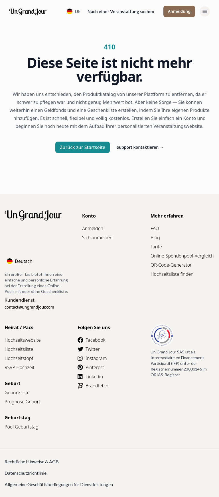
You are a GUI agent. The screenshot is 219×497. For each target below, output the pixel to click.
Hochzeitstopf (19, 358)
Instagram (92, 358)
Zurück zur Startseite (82, 147)
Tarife (156, 247)
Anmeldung (179, 11)
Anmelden (92, 228)
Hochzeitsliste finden (172, 274)
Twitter (89, 349)
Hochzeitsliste (19, 349)
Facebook (91, 340)
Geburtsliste (17, 392)
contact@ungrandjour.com (29, 307)
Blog (155, 237)
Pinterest (91, 367)
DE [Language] (74, 11)
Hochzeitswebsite (23, 340)
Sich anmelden (97, 237)
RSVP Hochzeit (20, 367)
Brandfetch (93, 386)
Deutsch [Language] (20, 261)
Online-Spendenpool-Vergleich (182, 256)
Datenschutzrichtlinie (25, 473)
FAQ (155, 228)
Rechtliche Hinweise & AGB (32, 461)
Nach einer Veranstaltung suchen (121, 11)
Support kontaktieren (140, 147)
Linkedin (90, 376)
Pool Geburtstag (21, 427)
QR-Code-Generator (171, 265)
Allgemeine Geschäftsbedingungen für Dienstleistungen (59, 484)
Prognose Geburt (22, 402)
